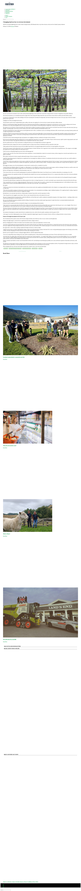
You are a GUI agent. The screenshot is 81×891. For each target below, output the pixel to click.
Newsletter (7, 12)
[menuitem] (41, 9)
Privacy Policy (35, 881)
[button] (6, 15)
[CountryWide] (41, 4)
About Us (5, 881)
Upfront (40, 248)
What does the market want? (9, 445)
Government (34, 248)
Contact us (7, 13)
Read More (5, 359)
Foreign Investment (26, 248)
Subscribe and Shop (9, 11)
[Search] (8, 19)
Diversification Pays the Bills (9, 639)
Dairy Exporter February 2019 (15, 248)
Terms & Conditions (28, 881)
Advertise (9, 881)
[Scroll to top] (1, 888)
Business (12, 26)
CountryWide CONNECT (10, 9)
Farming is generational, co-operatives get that (14, 357)
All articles (7, 10)
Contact (13, 881)
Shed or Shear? (6, 533)
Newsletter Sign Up (19, 881)
